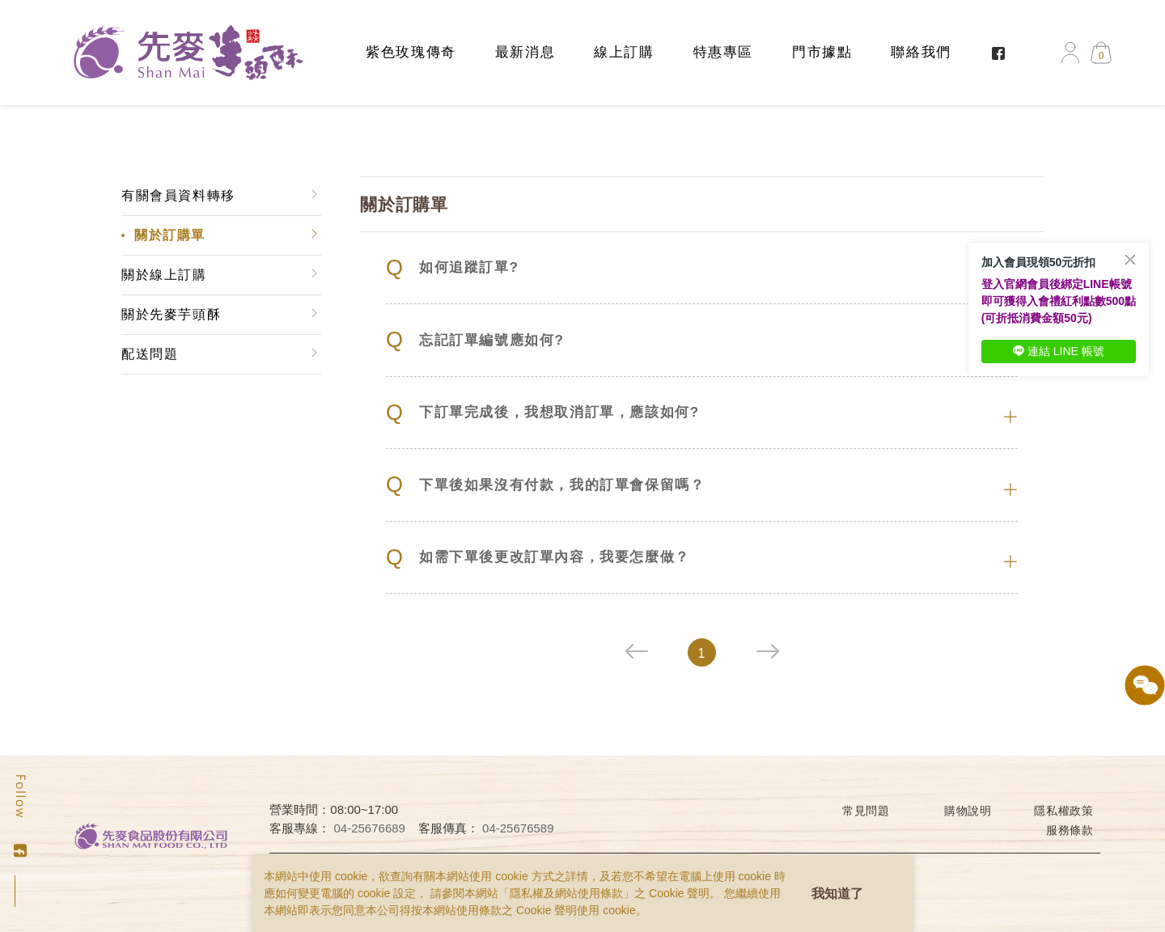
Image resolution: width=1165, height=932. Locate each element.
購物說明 (968, 810)
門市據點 (822, 52)
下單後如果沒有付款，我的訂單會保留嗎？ (545, 485)
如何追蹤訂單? (452, 268)
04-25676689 (369, 828)
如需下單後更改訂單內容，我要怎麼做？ (538, 557)
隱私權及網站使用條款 (566, 893)
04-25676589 (517, 828)
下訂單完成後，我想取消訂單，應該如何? (543, 413)
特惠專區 (723, 52)
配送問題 (149, 354)
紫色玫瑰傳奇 (411, 52)
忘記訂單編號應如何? (475, 340)
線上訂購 (624, 52)
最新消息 (525, 52)
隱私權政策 (1064, 810)
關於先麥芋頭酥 (171, 314)
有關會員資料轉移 (178, 195)
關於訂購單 (169, 235)
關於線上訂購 (164, 275)
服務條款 (1070, 830)
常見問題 (866, 810)
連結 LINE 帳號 (1058, 351)
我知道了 (837, 893)
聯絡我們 (921, 52)
